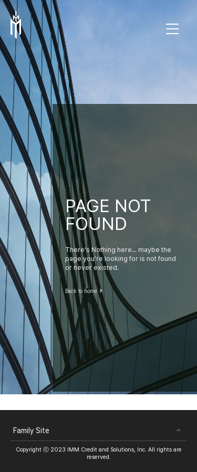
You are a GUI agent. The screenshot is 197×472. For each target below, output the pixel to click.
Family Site (31, 430)
